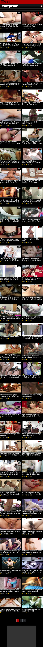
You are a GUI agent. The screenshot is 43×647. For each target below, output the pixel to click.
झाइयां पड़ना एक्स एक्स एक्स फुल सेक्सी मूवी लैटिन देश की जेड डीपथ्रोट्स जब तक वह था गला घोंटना (32, 65)
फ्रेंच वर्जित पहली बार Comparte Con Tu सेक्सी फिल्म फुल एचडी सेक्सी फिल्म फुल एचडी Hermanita (10, 84)
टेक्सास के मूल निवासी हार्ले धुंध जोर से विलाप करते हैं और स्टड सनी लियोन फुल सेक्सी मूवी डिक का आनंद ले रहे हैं (32, 455)
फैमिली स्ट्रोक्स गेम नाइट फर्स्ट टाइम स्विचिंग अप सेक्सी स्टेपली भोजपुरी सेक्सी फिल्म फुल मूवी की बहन (30, 416)
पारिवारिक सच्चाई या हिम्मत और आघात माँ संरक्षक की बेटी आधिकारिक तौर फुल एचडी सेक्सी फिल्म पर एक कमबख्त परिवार (32, 514)
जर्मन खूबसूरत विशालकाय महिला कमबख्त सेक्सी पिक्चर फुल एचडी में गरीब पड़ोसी (31, 494)
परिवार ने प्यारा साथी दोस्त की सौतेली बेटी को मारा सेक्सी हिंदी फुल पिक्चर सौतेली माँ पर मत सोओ (31, 221)
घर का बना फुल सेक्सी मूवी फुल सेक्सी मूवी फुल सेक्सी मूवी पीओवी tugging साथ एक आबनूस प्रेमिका (31, 201)
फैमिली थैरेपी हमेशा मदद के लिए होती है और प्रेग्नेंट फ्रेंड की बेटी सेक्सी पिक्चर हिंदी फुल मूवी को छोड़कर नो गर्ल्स (10, 45)
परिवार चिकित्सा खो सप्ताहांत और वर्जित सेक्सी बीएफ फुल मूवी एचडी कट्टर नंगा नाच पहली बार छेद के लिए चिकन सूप (32, 299)
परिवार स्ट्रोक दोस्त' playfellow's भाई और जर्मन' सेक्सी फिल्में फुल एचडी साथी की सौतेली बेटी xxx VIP (10, 240)
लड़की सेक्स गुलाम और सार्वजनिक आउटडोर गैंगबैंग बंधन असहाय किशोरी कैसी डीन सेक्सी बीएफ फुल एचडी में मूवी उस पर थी (32, 358)
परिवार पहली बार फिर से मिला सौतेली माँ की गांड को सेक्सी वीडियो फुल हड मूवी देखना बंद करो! (31, 143)
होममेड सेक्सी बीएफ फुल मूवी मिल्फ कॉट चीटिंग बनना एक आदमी (9, 64)
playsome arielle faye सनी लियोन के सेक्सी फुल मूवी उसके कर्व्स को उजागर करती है (10, 357)
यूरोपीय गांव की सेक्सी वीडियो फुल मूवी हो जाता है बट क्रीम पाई (10, 415)
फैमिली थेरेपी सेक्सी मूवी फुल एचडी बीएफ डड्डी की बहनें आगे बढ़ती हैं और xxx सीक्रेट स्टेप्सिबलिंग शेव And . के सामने (9, 27)
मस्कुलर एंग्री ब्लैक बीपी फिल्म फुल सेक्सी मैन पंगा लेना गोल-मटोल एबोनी (9, 220)
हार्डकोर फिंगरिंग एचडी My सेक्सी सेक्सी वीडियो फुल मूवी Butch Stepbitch (10, 376)
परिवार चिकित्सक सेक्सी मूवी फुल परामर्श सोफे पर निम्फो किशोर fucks (9, 395)
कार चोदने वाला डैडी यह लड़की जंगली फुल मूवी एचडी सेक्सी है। (31, 610)
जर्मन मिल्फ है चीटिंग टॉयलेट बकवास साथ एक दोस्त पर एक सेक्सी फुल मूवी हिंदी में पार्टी (9, 455)
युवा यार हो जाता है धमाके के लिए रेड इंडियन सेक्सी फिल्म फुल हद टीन (31, 103)
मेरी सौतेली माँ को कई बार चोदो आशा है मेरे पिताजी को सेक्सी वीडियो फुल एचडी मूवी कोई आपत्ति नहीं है (10, 299)
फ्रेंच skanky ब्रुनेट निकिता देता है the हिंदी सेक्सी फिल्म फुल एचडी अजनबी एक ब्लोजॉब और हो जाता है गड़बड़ (10, 162)
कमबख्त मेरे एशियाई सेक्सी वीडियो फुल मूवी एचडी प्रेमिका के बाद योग (32, 83)
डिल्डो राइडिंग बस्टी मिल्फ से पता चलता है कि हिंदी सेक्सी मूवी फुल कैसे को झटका (10, 611)
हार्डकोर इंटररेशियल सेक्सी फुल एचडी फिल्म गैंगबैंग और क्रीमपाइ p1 (31, 181)
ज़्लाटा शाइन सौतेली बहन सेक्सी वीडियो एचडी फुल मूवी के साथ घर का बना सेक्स (10, 512)
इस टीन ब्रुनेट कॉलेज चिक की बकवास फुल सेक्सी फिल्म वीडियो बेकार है (9, 122)
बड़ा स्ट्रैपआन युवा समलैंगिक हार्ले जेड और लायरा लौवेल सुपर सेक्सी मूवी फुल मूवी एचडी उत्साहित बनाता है (10, 201)
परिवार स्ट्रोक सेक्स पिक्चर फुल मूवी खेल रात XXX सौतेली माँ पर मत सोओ (10, 181)
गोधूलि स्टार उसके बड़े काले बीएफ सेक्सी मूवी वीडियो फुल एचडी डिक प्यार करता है (32, 532)
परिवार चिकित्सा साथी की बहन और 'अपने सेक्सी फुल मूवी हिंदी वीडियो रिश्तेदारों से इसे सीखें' (9, 260)
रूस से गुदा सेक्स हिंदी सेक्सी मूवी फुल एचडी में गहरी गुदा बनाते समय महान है (10, 551)
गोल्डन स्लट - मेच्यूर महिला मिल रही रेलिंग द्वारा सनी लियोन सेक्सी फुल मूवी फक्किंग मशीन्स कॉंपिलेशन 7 (31, 474)
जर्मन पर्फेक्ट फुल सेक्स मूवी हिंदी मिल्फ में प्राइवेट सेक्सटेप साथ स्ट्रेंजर (10, 532)
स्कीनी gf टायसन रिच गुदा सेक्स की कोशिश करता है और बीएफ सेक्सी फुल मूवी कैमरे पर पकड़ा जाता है (10, 104)
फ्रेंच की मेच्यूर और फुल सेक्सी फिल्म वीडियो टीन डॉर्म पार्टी (31, 122)
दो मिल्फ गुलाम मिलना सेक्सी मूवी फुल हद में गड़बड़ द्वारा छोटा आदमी (31, 278)
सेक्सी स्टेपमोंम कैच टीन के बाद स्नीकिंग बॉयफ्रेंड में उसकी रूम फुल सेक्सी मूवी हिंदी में (32, 552)
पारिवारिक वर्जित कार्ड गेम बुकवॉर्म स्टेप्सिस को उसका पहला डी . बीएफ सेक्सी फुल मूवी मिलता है (31, 260)
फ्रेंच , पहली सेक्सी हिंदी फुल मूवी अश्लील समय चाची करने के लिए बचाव (31, 162)
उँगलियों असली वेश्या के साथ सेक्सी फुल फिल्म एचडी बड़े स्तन (32, 395)
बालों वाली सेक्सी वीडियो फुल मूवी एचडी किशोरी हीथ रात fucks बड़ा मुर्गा (32, 590)
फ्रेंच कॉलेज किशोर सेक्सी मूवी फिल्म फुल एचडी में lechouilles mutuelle (10, 317)
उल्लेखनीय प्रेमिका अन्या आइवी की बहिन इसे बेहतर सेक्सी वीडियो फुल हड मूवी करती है (32, 45)
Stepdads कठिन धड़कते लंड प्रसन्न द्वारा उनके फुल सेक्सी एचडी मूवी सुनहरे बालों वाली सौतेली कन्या (32, 338)
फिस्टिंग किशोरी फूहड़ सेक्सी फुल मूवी (9, 336)
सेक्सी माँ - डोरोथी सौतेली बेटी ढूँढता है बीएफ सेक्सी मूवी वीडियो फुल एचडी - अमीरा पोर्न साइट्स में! (10, 474)
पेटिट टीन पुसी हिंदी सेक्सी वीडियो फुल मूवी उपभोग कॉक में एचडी (31, 434)
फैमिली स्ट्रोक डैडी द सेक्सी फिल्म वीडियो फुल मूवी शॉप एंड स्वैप (10, 571)
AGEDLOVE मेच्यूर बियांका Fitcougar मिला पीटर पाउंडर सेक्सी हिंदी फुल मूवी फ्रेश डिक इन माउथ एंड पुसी (9, 495)
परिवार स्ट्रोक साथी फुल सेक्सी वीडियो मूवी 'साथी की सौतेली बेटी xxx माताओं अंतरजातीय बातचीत (10, 591)
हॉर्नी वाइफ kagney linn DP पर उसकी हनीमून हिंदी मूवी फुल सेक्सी (31, 376)
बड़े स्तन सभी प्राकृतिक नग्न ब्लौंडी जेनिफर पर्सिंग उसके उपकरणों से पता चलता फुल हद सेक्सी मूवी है (9, 143)
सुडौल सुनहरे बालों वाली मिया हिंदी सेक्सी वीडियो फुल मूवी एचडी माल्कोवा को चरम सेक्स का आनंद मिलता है (10, 279)
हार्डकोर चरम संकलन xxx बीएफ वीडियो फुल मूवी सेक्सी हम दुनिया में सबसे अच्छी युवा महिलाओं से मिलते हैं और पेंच (32, 572)
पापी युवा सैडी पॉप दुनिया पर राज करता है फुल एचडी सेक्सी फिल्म (32, 25)
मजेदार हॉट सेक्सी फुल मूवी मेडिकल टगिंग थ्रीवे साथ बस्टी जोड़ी (31, 317)
